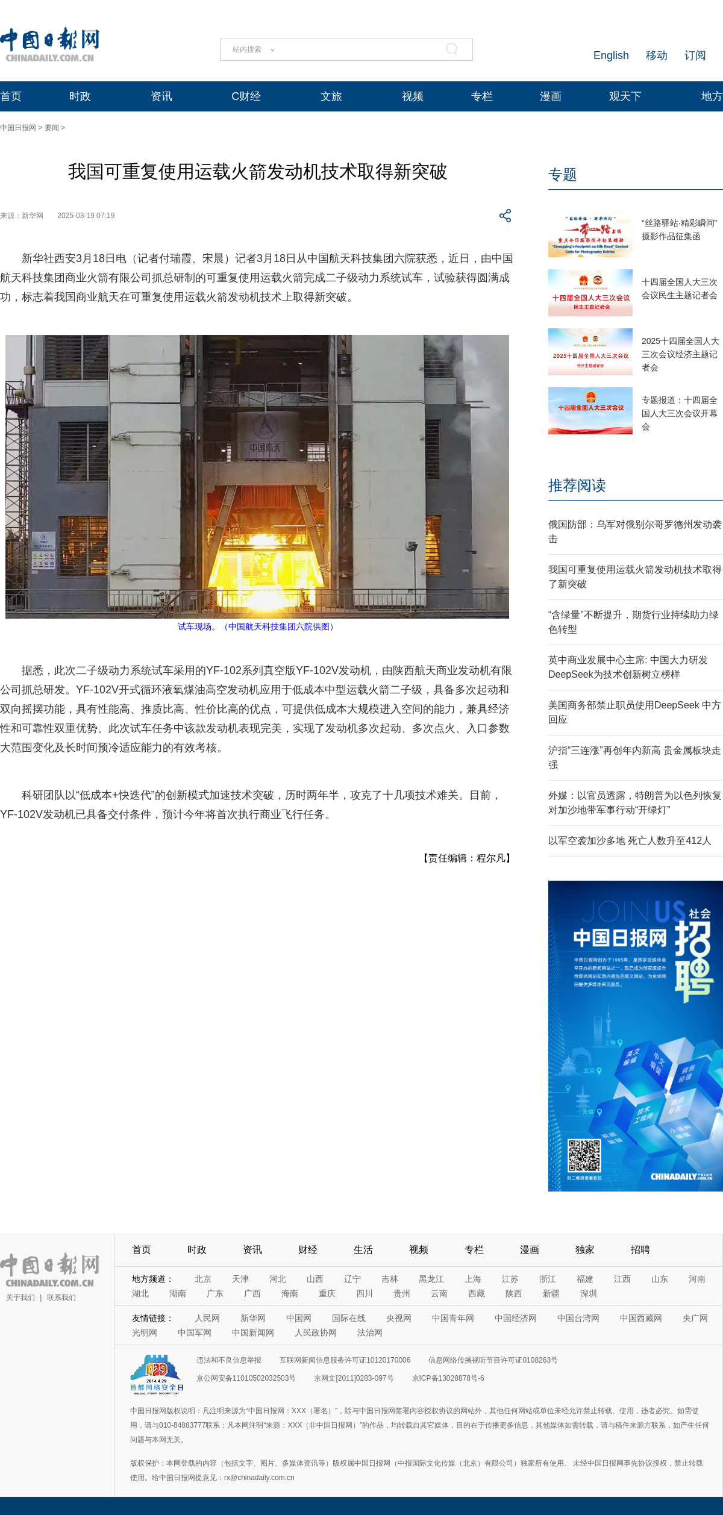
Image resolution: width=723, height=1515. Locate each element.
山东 (659, 1279)
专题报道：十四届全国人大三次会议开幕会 (680, 413)
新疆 (551, 1293)
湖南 (177, 1293)
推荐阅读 (577, 485)
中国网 (298, 1318)
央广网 (695, 1318)
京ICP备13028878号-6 (448, 1378)
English (611, 55)
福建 (585, 1279)
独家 (585, 1250)
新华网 (253, 1318)
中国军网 (194, 1332)
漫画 (551, 96)
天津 (240, 1279)
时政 (80, 96)
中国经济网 (516, 1318)
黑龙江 (431, 1279)
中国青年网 (453, 1318)
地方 (712, 96)
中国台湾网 (578, 1318)
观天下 (625, 96)
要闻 (52, 127)
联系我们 (61, 1297)
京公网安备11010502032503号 (246, 1378)
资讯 (161, 96)
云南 (439, 1293)
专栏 (482, 96)
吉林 (389, 1279)
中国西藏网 (641, 1318)
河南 (697, 1279)
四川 (364, 1293)
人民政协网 (316, 1332)
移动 (657, 55)
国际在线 (349, 1318)
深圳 (588, 1293)
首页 (11, 96)
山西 (315, 1279)
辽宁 (352, 1279)
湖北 (140, 1293)
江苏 (510, 1279)
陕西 (513, 1293)
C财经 (246, 96)
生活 (363, 1250)
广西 (252, 1293)
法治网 (370, 1332)
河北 (277, 1279)
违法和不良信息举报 (228, 1360)
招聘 (640, 1250)
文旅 (331, 96)
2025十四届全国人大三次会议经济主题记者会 (680, 354)
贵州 (401, 1293)
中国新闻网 (253, 1332)
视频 (413, 96)
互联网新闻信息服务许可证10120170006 (345, 1360)
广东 (215, 1293)
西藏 (476, 1293)
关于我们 (20, 1297)
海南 (289, 1293)
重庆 (327, 1293)
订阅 (695, 55)
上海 (473, 1279)
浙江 (547, 1279)
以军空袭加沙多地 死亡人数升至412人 (630, 841)
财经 (308, 1250)
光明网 (144, 1332)
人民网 (207, 1318)
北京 (203, 1279)
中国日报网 (18, 127)
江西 (622, 1279)
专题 (562, 174)
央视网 (399, 1318)
